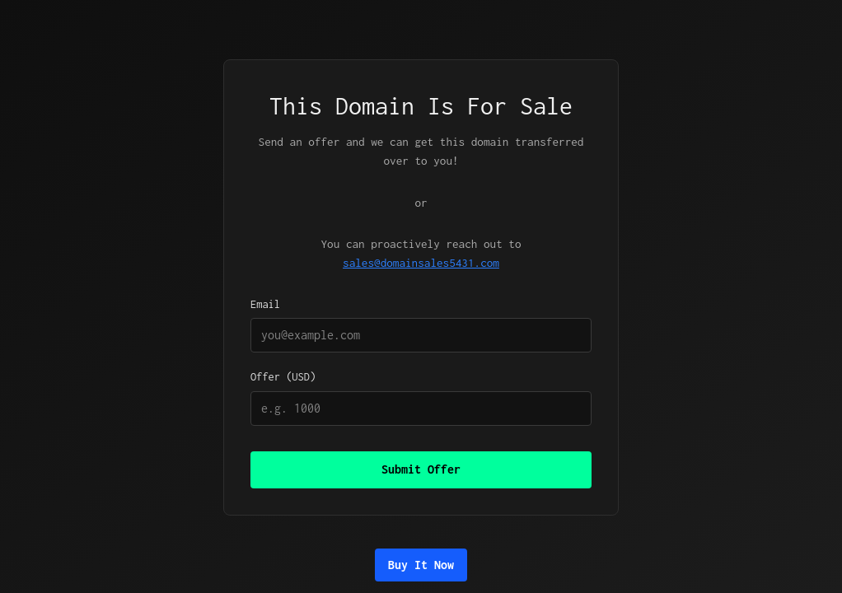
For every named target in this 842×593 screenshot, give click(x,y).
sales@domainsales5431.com (421, 262)
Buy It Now (421, 565)
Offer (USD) (421, 398)
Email (421, 325)
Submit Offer (421, 469)
